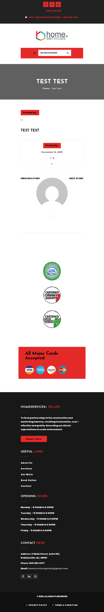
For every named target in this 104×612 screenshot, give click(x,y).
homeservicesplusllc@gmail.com (48, 568)
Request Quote (34, 439)
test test (30, 130)
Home (45, 88)
